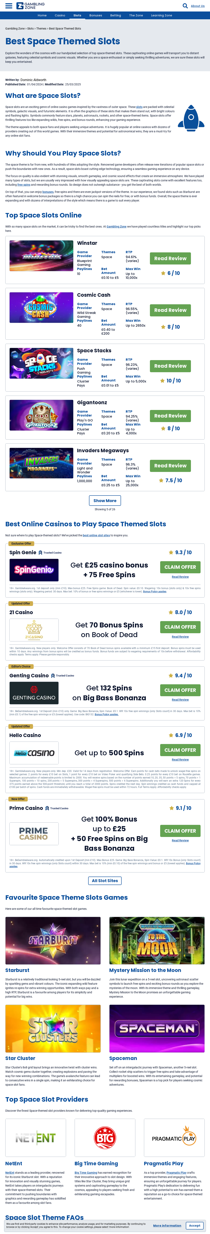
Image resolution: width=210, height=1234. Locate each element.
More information (167, 1226)
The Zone (136, 15)
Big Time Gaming (86, 1172)
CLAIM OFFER (180, 567)
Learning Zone (161, 15)
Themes (41, 28)
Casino (60, 15)
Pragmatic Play (176, 1172)
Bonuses (95, 15)
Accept (194, 1226)
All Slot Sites (105, 881)
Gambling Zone (15, 28)
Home (42, 15)
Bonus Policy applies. (107, 714)
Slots (77, 15)
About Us (198, 6)
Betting (115, 15)
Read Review (170, 258)
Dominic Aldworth (33, 80)
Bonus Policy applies (154, 591)
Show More (105, 501)
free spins (23, 184)
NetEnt (9, 1172)
